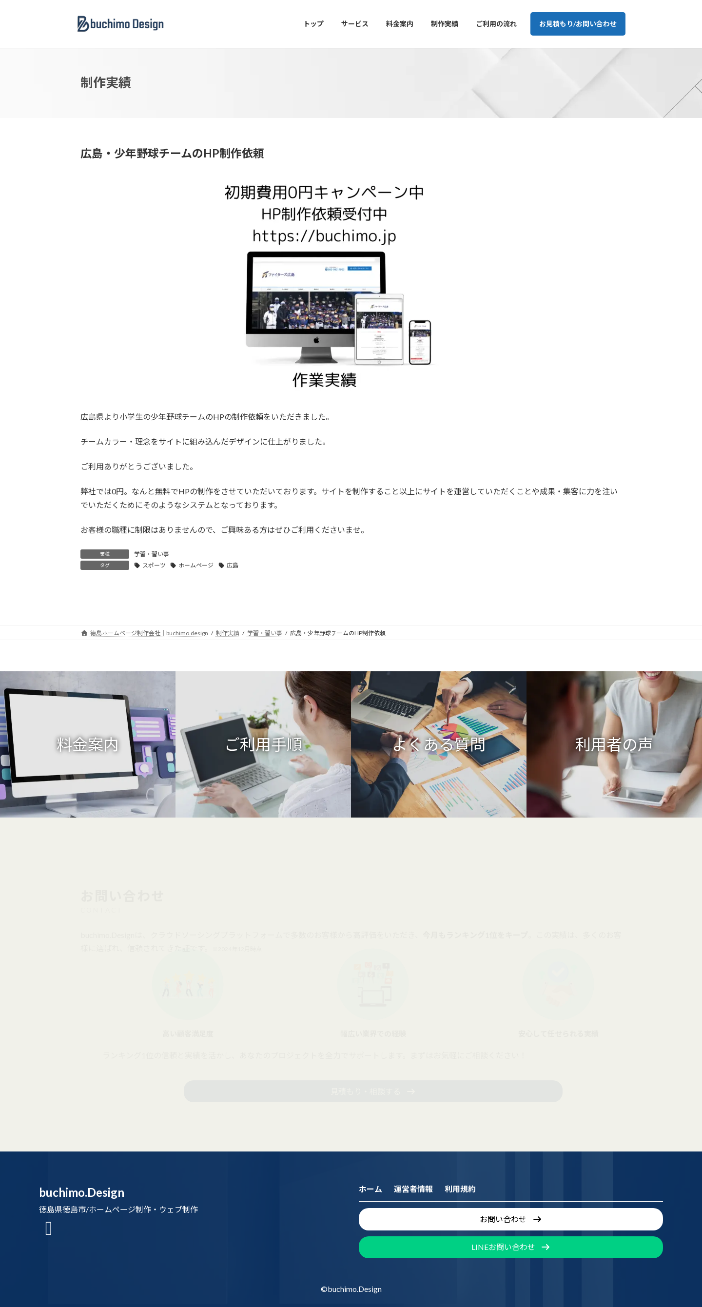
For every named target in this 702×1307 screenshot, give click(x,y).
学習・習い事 (151, 554)
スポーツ (154, 565)
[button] (88, 744)
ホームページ (196, 565)
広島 (232, 565)
